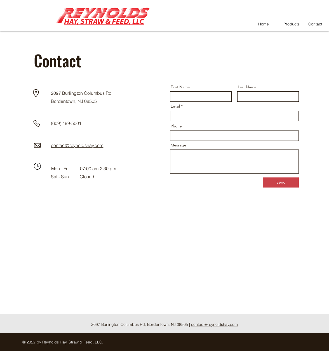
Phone (176, 126)
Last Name (247, 87)
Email (175, 106)
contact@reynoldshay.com (214, 324)
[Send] (281, 182)
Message (178, 145)
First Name (180, 87)
